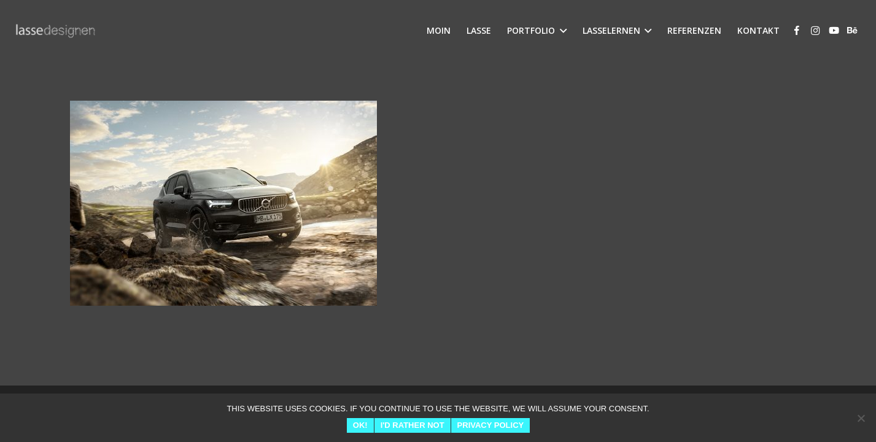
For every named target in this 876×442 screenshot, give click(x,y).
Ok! (360, 425)
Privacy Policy (490, 425)
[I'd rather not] (861, 418)
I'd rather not (412, 425)
